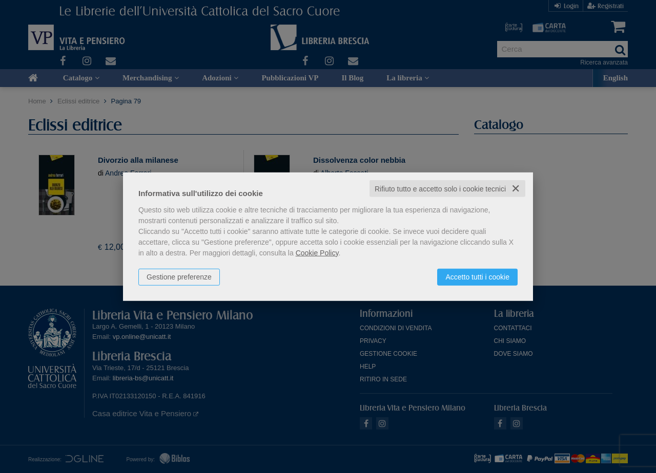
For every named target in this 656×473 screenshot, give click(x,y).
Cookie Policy (317, 252)
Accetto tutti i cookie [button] (477, 276)
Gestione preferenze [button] (179, 276)
